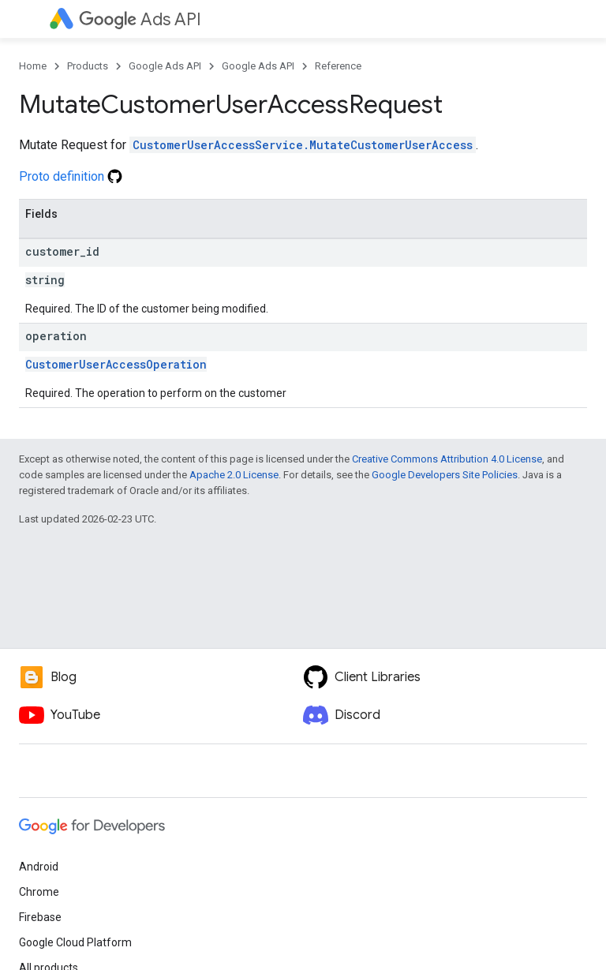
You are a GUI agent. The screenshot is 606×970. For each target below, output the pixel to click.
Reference (338, 66)
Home (33, 66)
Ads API (140, 19)
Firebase (40, 917)
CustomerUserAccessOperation (116, 364)
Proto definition (70, 176)
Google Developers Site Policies (445, 475)
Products (87, 66)
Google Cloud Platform (75, 942)
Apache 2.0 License (234, 475)
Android (38, 866)
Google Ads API (165, 66)
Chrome (39, 892)
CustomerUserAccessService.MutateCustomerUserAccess (303, 144)
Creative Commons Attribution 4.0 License (447, 459)
